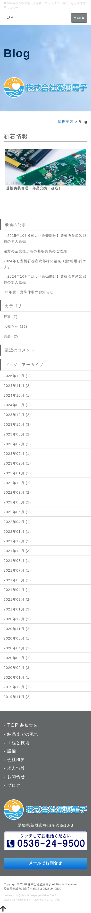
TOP (9, 17)
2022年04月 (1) (17, 522)
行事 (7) (10, 317)
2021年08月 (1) (17, 561)
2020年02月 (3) (17, 668)
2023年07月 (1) (17, 444)
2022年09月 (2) (17, 492)
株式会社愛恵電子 (39, 884)
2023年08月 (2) (17, 434)
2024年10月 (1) (17, 395)
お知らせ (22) (15, 326)
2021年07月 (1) (17, 570)
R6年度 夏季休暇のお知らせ (29, 292)
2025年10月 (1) (17, 376)
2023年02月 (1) (17, 463)
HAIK (57, 899)
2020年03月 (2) (17, 658)
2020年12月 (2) (17, 619)
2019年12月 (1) (17, 687)
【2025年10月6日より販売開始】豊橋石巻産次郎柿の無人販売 (45, 238)
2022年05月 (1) (17, 512)
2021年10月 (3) (17, 551)
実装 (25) (12, 336)
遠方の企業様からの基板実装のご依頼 (35, 251)
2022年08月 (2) (17, 502)
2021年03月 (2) (17, 599)
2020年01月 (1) (17, 677)
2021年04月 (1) (17, 590)
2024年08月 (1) (17, 405)
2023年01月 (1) (17, 473)
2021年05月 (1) (17, 580)
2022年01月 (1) (17, 531)
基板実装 (66, 122)
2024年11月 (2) (17, 386)
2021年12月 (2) (17, 541)
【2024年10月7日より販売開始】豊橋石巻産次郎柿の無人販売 (45, 279)
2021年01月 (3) (17, 609)
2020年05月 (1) (17, 638)
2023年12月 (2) (17, 415)
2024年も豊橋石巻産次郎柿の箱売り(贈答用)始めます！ (45, 264)
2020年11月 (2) (17, 629)
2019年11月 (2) (17, 697)
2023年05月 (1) (17, 454)
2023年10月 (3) (17, 424)
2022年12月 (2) (17, 483)
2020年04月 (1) (17, 648)
